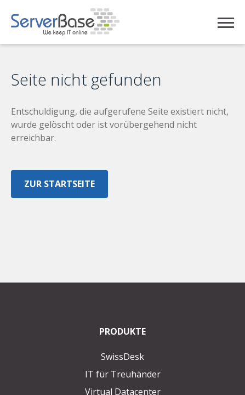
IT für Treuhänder (123, 374)
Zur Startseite (59, 184)
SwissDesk (122, 357)
